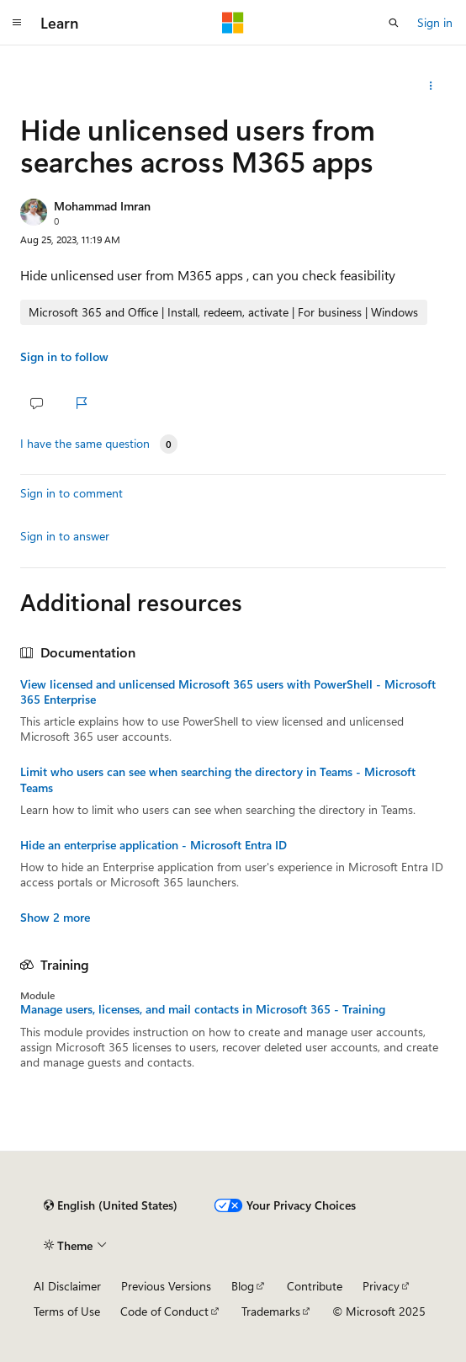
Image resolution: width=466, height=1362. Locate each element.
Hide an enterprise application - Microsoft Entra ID (153, 845)
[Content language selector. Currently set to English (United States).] (111, 1205)
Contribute (314, 1286)
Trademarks (270, 1311)
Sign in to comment (71, 493)
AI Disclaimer (67, 1286)
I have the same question (85, 443)
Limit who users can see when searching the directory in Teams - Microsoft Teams (218, 779)
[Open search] (393, 23)
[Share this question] (431, 85)
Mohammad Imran (102, 206)
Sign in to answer (64, 536)
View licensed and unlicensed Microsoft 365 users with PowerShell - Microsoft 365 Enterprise (228, 692)
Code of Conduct (164, 1311)
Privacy (381, 1286)
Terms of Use (67, 1311)
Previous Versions (166, 1286)
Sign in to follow (64, 356)
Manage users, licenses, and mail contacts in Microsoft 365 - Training (202, 1009)
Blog (242, 1286)
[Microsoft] (233, 23)
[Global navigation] (17, 23)
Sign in (435, 22)
